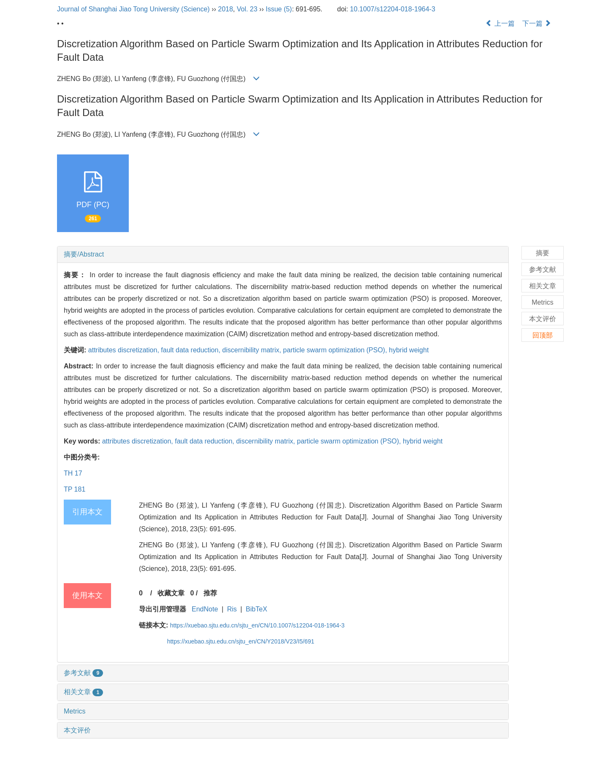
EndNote (205, 609)
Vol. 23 (247, 9)
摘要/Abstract (84, 254)
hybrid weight (409, 350)
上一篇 (500, 23)
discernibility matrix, (252, 350)
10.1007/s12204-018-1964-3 (392, 9)
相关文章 (83, 691)
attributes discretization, (124, 350)
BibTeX (256, 609)
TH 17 (73, 473)
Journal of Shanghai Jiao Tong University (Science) (133, 9)
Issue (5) (279, 9)
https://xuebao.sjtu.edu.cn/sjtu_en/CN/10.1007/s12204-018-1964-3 (257, 625)
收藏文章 (171, 593)
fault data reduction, (191, 350)
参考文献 (83, 672)
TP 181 (74, 489)
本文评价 (77, 730)
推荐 (210, 593)
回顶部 (542, 335)
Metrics (75, 711)
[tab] (282, 254)
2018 (225, 9)
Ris (232, 609)
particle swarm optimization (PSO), (336, 350)
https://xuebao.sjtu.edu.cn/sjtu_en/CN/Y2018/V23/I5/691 (241, 641)
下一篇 (536, 23)
